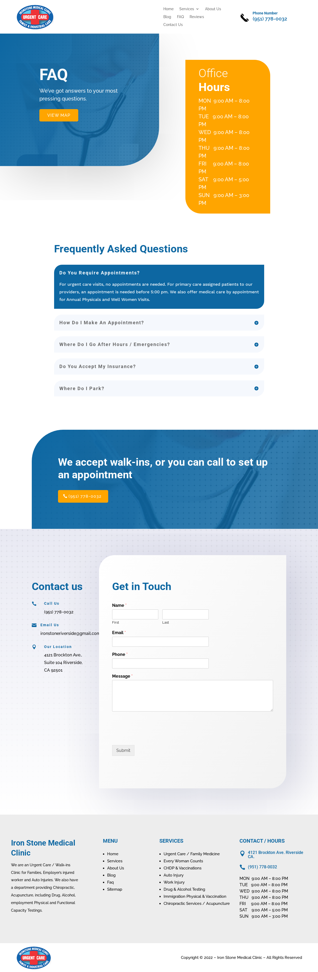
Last (165, 622)
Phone (120, 654)
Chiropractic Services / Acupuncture (197, 903)
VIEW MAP (58, 115)
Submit (123, 750)
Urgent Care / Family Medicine (192, 854)
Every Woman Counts (183, 861)
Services (186, 9)
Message (122, 676)
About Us (213, 9)
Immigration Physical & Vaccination (195, 896)
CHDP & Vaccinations (182, 868)
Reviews (197, 17)
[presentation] (152, 736)
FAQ (180, 17)
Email (119, 632)
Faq (110, 882)
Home (168, 9)
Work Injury (174, 882)
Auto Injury (174, 875)
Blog (167, 17)
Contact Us (173, 25)
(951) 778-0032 (85, 496)
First (115, 622)
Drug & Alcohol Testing (184, 889)
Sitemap (114, 889)
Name (119, 605)
